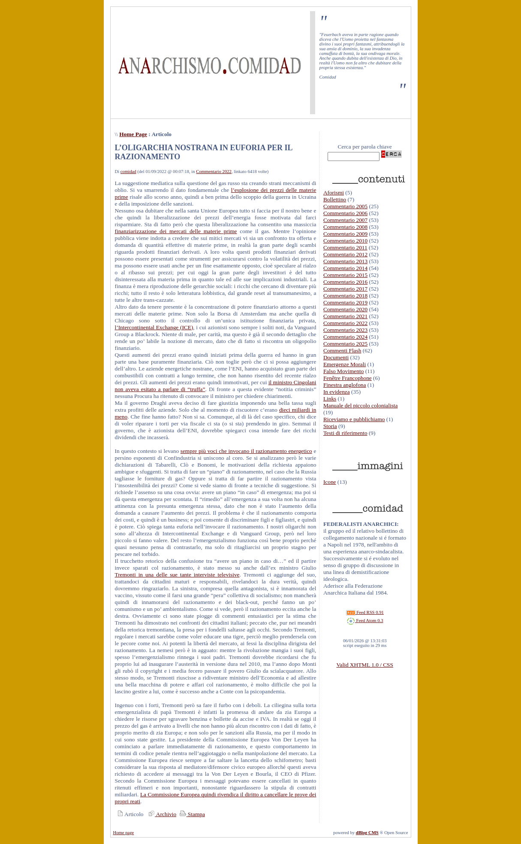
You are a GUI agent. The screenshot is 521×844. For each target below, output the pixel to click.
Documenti (336, 357)
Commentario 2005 (345, 206)
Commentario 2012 (345, 254)
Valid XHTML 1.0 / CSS (364, 665)
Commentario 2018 (345, 295)
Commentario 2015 (345, 275)
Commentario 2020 (345, 309)
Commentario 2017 (345, 288)
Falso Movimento (343, 371)
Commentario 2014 (345, 268)
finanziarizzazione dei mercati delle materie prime (176, 231)
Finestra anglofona (344, 385)
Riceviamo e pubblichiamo (354, 419)
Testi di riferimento (345, 433)
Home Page (133, 134)
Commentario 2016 (345, 282)
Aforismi (333, 192)
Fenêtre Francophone (347, 378)
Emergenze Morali (344, 364)
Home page (123, 832)
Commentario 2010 (345, 240)
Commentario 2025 (345, 343)
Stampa (191, 814)
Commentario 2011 (345, 247)
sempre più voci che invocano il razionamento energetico (246, 451)
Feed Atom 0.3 (364, 620)
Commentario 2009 (345, 234)
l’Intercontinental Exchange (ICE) (154, 327)
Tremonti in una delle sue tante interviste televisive (177, 574)
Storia (330, 426)
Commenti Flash (342, 350)
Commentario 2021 (345, 316)
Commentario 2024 (345, 337)
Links (329, 398)
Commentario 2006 (345, 213)
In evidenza (336, 392)
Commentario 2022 (214, 171)
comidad (128, 171)
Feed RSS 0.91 (365, 612)
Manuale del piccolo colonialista (360, 405)
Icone (329, 482)
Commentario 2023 (345, 330)
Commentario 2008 (345, 227)
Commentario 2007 (345, 220)
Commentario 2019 (345, 302)
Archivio (161, 814)
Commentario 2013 (345, 261)
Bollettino (334, 199)
